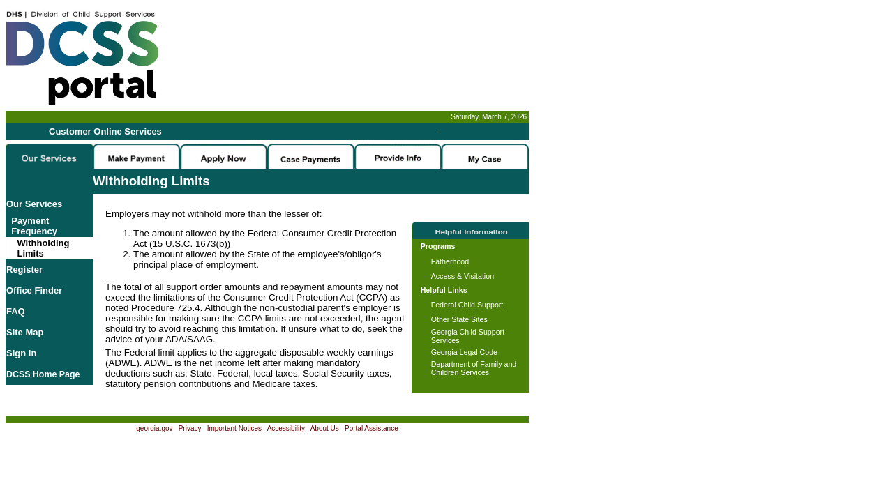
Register (24, 269)
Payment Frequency (31, 225)
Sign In (21, 353)
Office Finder (34, 290)
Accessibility (286, 428)
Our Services (34, 204)
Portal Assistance (371, 428)
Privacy (190, 428)
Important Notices (234, 428)
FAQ (15, 311)
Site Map (24, 332)
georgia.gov (154, 428)
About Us (324, 428)
